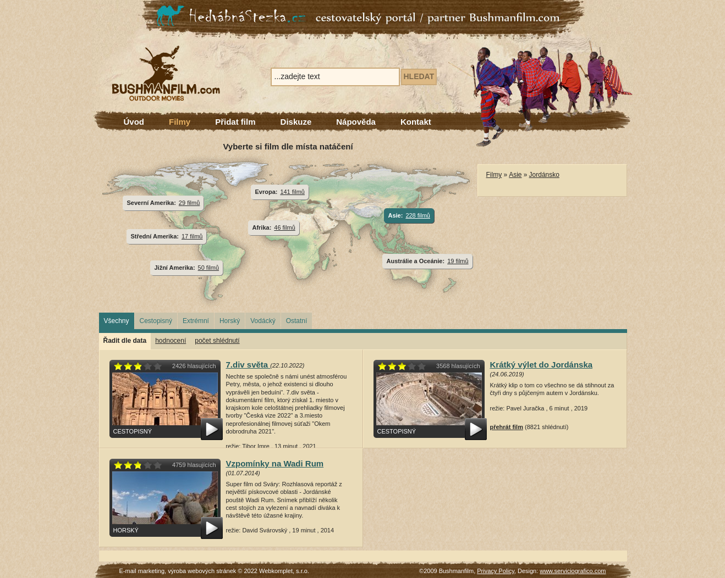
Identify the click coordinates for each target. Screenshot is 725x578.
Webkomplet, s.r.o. (284, 571)
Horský (229, 321)
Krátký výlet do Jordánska (541, 364)
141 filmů (292, 191)
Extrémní (196, 321)
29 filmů (189, 202)
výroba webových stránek (202, 571)
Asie (515, 175)
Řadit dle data (125, 340)
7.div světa (248, 364)
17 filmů (192, 236)
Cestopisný (156, 321)
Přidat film (235, 121)
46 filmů (284, 227)
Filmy (179, 121)
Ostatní (296, 321)
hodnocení (170, 340)
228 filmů (417, 215)
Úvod (134, 121)
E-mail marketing (142, 571)
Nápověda (356, 121)
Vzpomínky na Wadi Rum (275, 463)
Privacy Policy (495, 571)
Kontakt (415, 121)
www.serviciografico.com (573, 571)
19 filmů (457, 261)
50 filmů (208, 267)
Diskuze (296, 121)
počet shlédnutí (217, 340)
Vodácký (262, 321)
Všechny (116, 321)
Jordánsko (544, 175)
